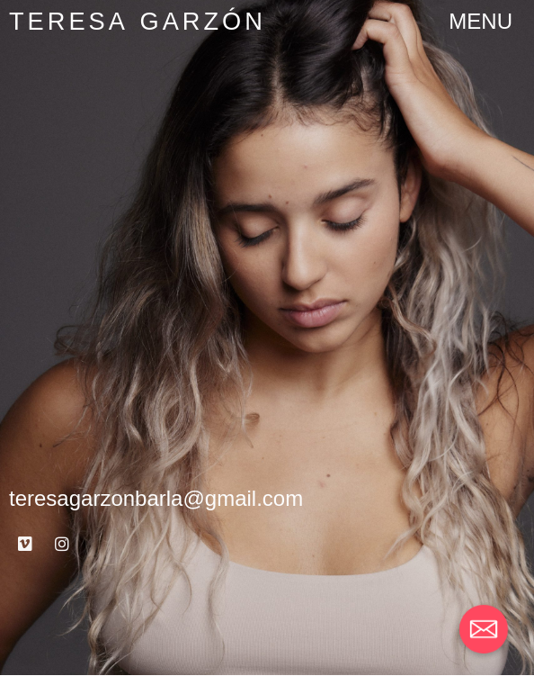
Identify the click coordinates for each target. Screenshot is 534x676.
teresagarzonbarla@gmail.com (156, 498)
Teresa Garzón (137, 21)
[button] (480, 21)
